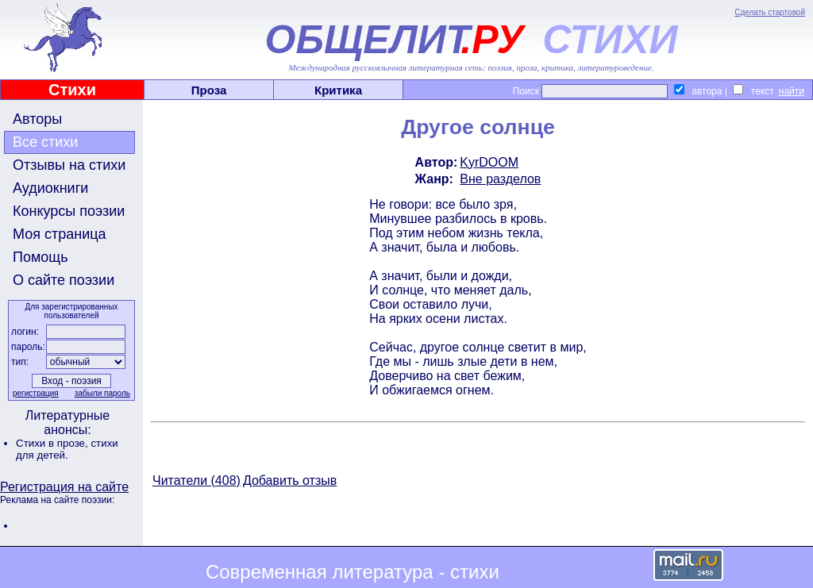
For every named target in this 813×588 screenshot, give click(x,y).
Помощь (40, 257)
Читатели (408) (196, 480)
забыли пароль (102, 393)
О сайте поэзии (63, 280)
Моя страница (59, 234)
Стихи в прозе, (53, 443)
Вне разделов (500, 179)
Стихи (72, 89)
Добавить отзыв (290, 480)
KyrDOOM (489, 162)
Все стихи (45, 142)
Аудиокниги (50, 188)
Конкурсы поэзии (69, 211)
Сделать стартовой (769, 12)
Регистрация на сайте (64, 487)
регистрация (36, 393)
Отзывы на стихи (69, 165)
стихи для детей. (67, 449)
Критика (338, 90)
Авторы (37, 119)
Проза (209, 90)
